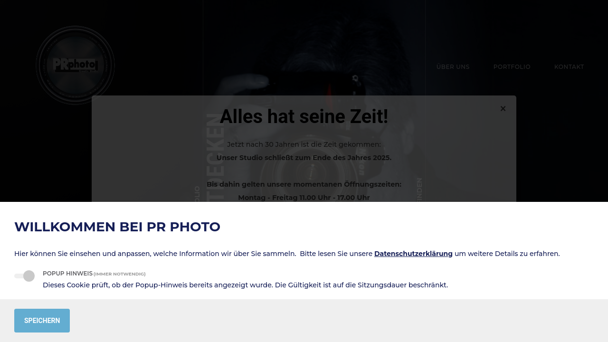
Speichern (42, 320)
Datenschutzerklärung (413, 253)
